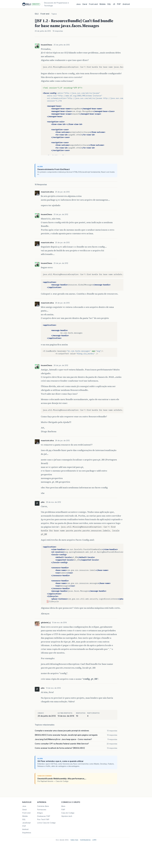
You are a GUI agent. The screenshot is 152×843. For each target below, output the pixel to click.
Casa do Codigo (67, 813)
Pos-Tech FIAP (43, 819)
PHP (119, 4)
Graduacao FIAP (43, 816)
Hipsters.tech (66, 816)
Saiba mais (74, 840)
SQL (109, 4)
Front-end (45, 14)
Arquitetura (26, 833)
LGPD (94, 840)
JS (114, 4)
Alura (63, 806)
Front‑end (93, 4)
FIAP (63, 810)
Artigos (40, 813)
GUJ (37, 14)
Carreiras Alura (43, 806)
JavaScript (26, 823)
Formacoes (41, 810)
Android (126, 4)
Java (78, 4)
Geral (84, 4)
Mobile (102, 4)
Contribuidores (85, 840)
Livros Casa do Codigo (46, 823)
